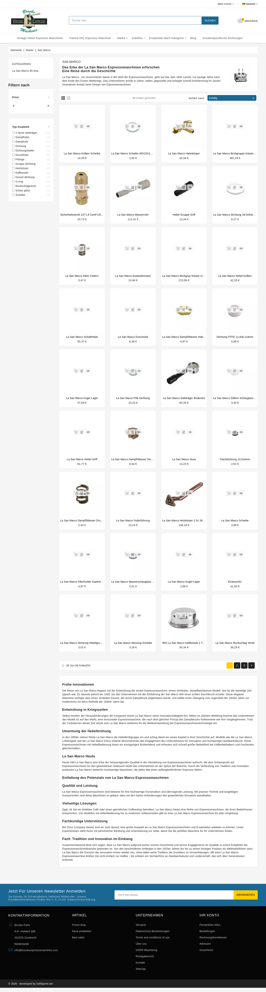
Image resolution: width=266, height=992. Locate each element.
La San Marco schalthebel (82, 337)
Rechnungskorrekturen (213, 940)
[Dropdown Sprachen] (246, 4)
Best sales (78, 940)
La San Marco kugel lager (82, 399)
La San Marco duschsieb (133, 337)
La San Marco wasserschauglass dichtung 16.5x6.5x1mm (146, 583)
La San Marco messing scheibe (133, 645)
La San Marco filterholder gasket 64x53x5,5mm (89, 583)
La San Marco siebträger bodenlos (184, 399)
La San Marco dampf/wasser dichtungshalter (138, 460)
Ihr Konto (209, 918)
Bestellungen (207, 933)
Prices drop (79, 927)
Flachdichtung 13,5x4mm (235, 460)
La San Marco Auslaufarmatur (133, 276)
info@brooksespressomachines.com (36, 952)
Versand (141, 927)
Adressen (205, 946)
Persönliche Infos (210, 927)
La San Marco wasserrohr (133, 214)
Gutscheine (206, 952)
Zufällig (232, 98)
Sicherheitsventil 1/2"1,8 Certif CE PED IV (85, 214)
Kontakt (140, 965)
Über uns (141, 946)
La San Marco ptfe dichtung (133, 399)
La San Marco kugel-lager (184, 583)
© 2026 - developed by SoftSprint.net (30, 987)
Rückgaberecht (145, 958)
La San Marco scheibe (235, 522)
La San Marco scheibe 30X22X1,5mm (134, 153)
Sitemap (141, 971)
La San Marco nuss (184, 460)
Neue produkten (81, 933)
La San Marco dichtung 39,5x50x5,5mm (237, 214)
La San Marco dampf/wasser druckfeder (84, 522)
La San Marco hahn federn (82, 276)
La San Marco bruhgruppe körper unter (237, 153)
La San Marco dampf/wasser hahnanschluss (189, 337)
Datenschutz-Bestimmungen (153, 933)
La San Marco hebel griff (82, 460)
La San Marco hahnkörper (184, 153)
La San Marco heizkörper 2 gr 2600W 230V (188, 522)
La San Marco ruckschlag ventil (235, 645)
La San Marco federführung (133, 522)
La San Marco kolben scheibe (82, 153)
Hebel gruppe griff (184, 214)
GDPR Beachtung (146, 952)
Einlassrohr (235, 583)
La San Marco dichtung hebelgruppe (82, 645)
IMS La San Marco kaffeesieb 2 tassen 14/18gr (190, 645)
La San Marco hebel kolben (235, 276)
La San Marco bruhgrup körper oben (184, 276)
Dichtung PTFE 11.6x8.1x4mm (235, 337)
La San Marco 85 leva (25, 70)
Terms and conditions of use (152, 940)
